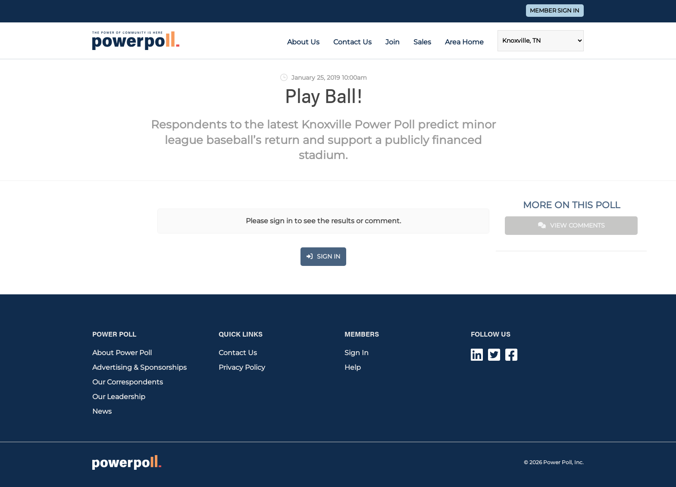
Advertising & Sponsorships (139, 367)
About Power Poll (122, 353)
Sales (422, 42)
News (102, 411)
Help (352, 367)
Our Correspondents (127, 382)
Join (392, 42)
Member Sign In (554, 10)
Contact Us (352, 42)
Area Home (464, 42)
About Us (303, 42)
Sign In (356, 353)
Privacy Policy (242, 367)
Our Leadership (118, 397)
